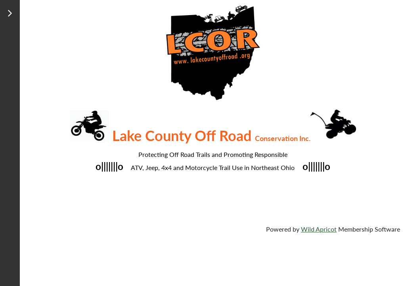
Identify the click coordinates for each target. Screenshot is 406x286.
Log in (15, 35)
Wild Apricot (319, 229)
